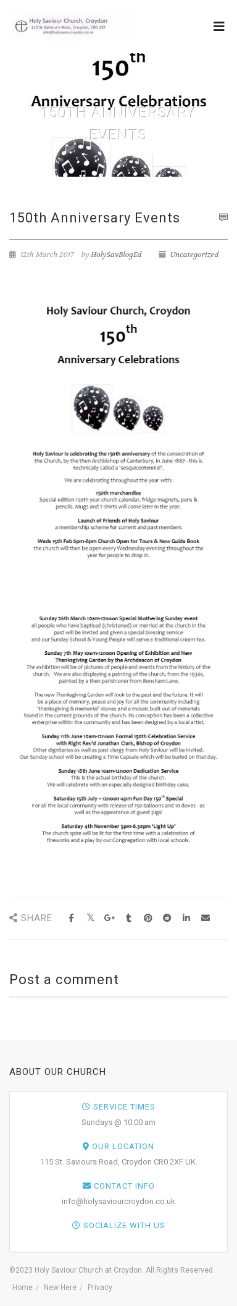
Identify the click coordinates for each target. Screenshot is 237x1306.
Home (22, 1287)
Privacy (100, 1287)
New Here (60, 1287)
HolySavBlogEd (116, 254)
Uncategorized (194, 254)
